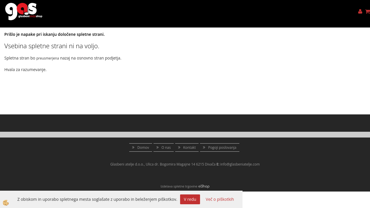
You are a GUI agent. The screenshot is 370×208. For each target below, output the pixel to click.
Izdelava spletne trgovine (178, 186)
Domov (143, 147)
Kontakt (189, 147)
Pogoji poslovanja (222, 147)
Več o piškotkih (220, 199)
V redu (190, 199)
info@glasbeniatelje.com (240, 164)
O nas (166, 147)
